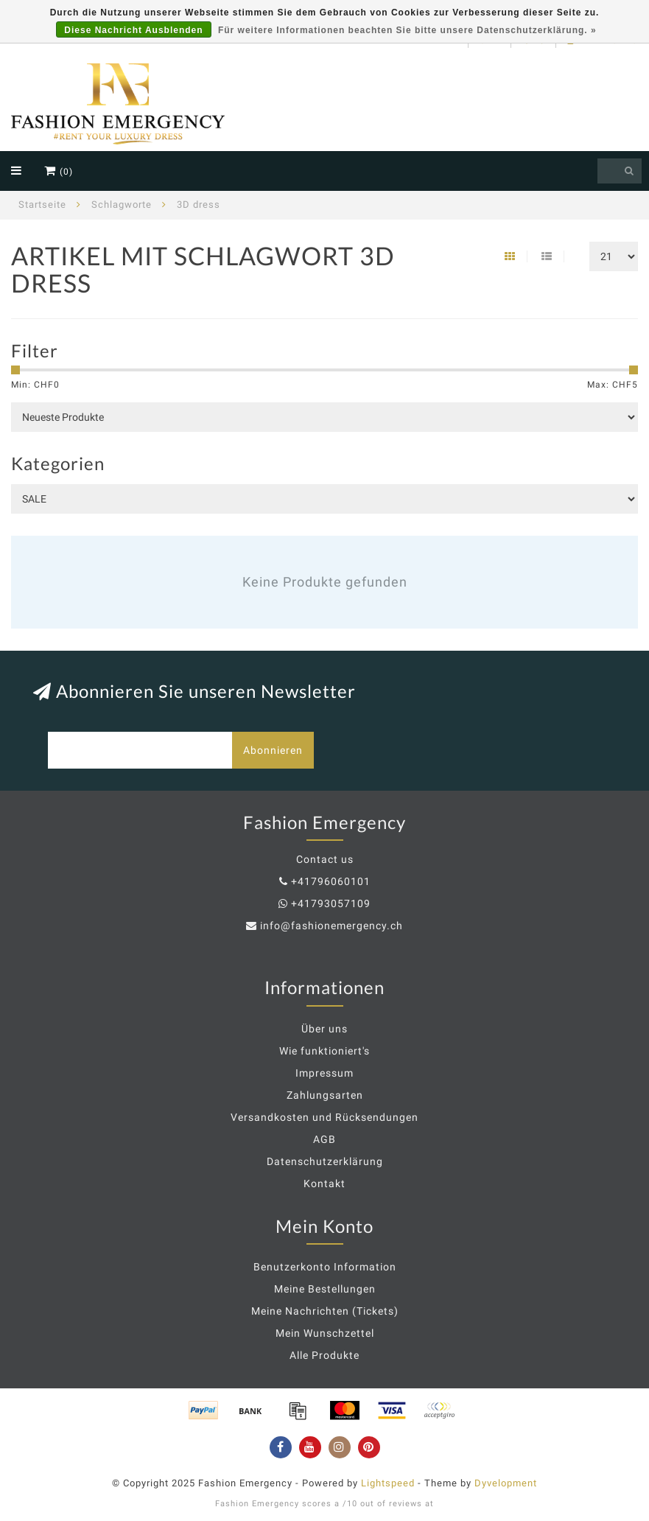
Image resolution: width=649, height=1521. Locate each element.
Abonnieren (273, 750)
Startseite (42, 204)
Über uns (324, 1029)
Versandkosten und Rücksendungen (324, 1117)
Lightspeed (388, 1483)
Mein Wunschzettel (325, 1333)
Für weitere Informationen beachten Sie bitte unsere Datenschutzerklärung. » (407, 30)
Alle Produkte (324, 1355)
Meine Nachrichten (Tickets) (325, 1311)
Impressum (324, 1073)
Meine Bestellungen (325, 1289)
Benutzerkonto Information (324, 1267)
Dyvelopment (505, 1483)
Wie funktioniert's (324, 1051)
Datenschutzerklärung (325, 1161)
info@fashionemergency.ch (331, 925)
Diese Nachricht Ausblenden (133, 30)
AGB (324, 1139)
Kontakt (324, 1183)
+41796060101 (331, 881)
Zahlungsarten (325, 1095)
